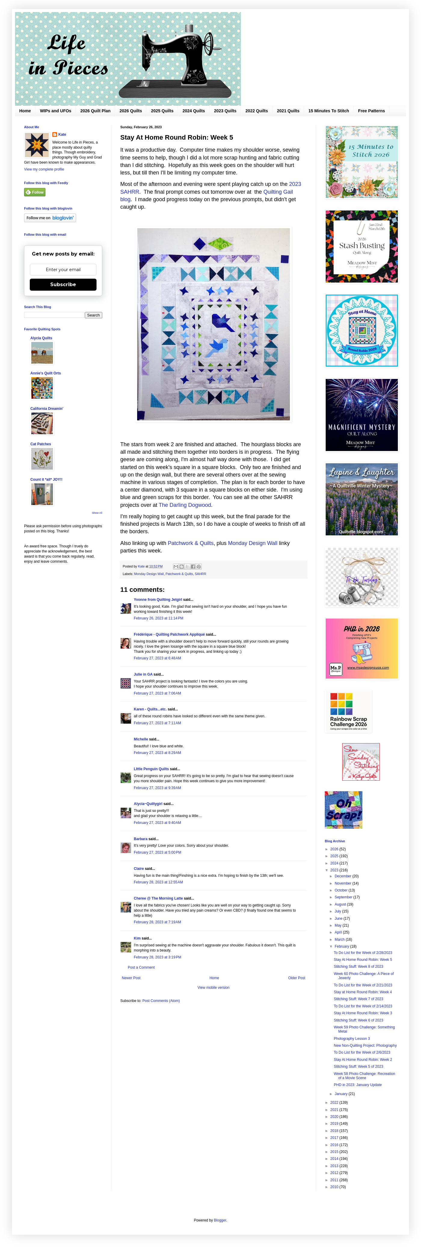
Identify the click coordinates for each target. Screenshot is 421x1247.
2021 (335, 1110)
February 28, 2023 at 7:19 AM (157, 922)
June (339, 918)
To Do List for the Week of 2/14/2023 (363, 1006)
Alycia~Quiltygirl (148, 804)
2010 (335, 1187)
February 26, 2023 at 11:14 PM (158, 618)
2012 (335, 1173)
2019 (335, 1123)
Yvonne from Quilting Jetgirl (158, 600)
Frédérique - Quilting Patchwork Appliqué (169, 634)
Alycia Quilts (41, 338)
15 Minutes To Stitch (329, 110)
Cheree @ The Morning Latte (159, 898)
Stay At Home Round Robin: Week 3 (363, 1013)
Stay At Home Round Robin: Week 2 (363, 1060)
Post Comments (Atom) (161, 1001)
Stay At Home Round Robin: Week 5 (363, 960)
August (341, 904)
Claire (139, 869)
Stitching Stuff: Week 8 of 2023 (358, 966)
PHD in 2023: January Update (358, 1085)
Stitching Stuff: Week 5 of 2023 (358, 1066)
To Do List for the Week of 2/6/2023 (362, 1052)
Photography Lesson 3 (352, 1039)
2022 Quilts (256, 110)
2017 (335, 1138)
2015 (335, 1152)
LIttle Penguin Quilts (151, 769)
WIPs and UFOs (55, 110)
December (343, 876)
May (339, 925)
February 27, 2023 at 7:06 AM (157, 693)
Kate (62, 134)
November (343, 883)
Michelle (141, 739)
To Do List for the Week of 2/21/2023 (363, 985)
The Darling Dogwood (185, 505)
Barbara (140, 839)
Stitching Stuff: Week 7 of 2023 (358, 999)
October (342, 890)
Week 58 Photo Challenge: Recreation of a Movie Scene (364, 1076)
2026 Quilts (131, 110)
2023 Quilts (225, 110)
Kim (137, 938)
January (342, 1094)
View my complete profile (44, 169)
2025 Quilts (162, 110)
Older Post (296, 978)
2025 (335, 856)
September (344, 897)
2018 (335, 1131)
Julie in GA (143, 674)
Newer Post (131, 978)
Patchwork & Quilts (191, 543)
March (340, 939)
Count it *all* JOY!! (46, 479)
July (338, 911)
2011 (335, 1180)
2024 (335, 863)
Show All (97, 512)
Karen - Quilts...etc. (150, 709)
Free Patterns (371, 110)
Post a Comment (141, 967)
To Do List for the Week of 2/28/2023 (363, 953)
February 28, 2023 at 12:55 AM (158, 882)
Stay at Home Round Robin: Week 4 (363, 992)
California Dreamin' (46, 409)
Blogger (220, 1220)
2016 (335, 1145)
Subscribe (63, 284)
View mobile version (214, 987)
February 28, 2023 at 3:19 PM (157, 957)
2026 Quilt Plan (95, 110)
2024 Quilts (194, 110)
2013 (335, 1166)
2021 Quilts (288, 110)
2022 (335, 1102)
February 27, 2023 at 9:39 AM (157, 788)
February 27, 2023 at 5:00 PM (157, 852)
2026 (335, 849)
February (342, 946)
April (339, 932)
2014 (335, 1159)
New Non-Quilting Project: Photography (365, 1045)
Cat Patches (40, 444)
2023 (335, 870)
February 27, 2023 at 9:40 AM (157, 823)
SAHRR (200, 574)
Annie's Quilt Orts (45, 373)
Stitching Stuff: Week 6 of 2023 (358, 1020)
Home (25, 110)
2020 (335, 1117)
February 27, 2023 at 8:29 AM (157, 753)
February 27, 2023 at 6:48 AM (157, 658)
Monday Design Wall (252, 543)
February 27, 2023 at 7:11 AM (157, 723)
